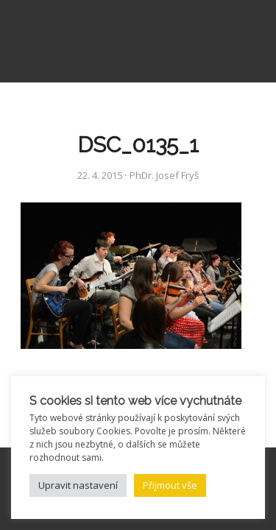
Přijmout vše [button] (170, 485)
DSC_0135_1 (138, 145)
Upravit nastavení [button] (78, 485)
